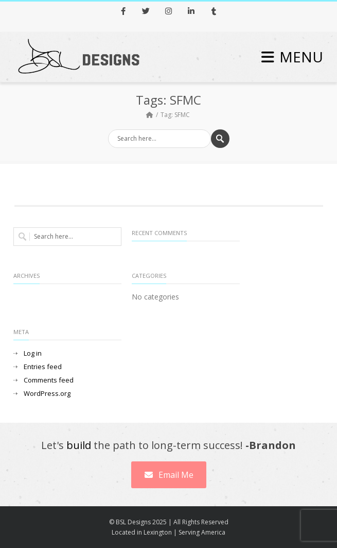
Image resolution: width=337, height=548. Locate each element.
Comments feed (49, 380)
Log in (33, 353)
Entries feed (43, 366)
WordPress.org (47, 393)
